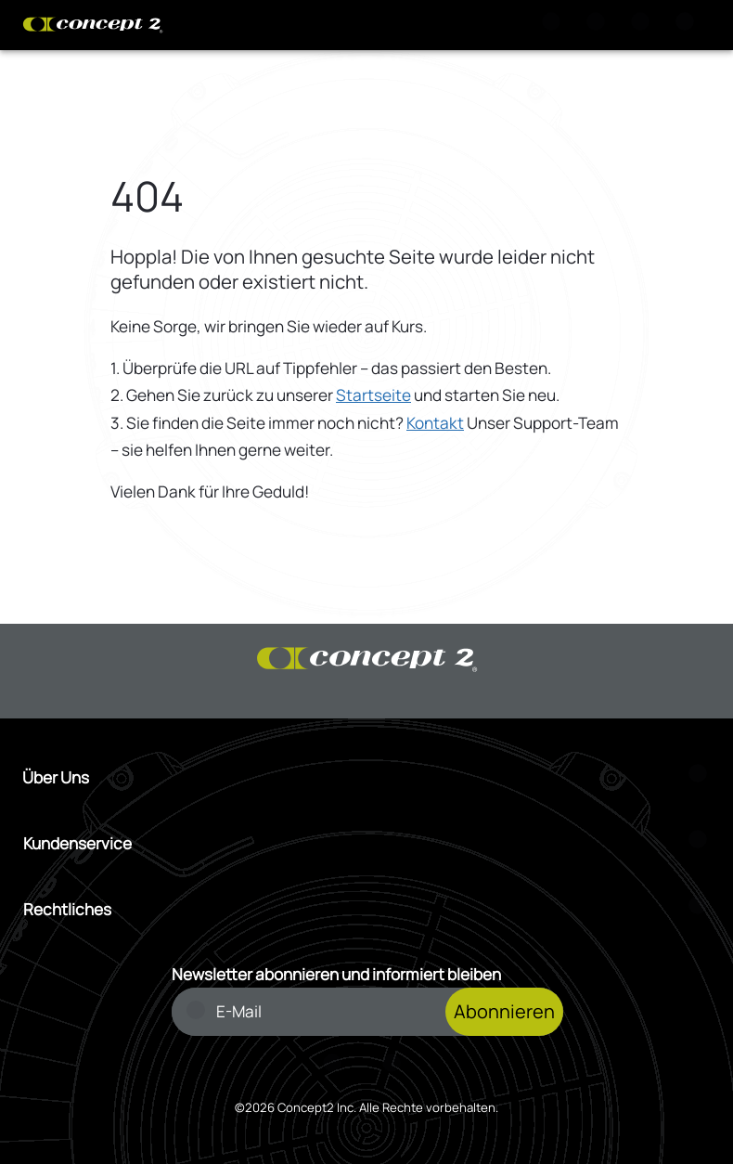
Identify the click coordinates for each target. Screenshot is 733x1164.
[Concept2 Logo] (92, 25)
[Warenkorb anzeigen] (599, 25)
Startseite (373, 395)
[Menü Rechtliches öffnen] (367, 909)
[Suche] (555, 25)
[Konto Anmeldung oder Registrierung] (644, 25)
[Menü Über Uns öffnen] (366, 777)
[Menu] (688, 25)
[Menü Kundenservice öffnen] (367, 843)
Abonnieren (504, 1011)
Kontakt (435, 422)
